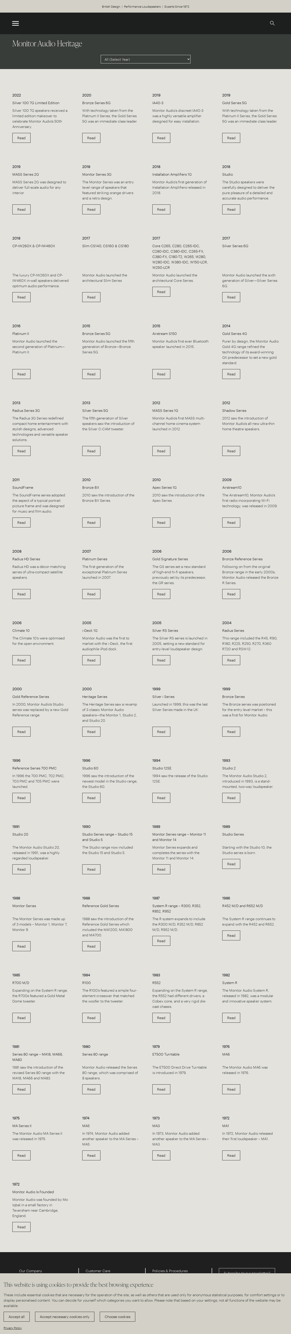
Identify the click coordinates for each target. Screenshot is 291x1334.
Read (21, 138)
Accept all (17, 1316)
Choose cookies (117, 1316)
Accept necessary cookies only (64, 1316)
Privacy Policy (13, 1328)
